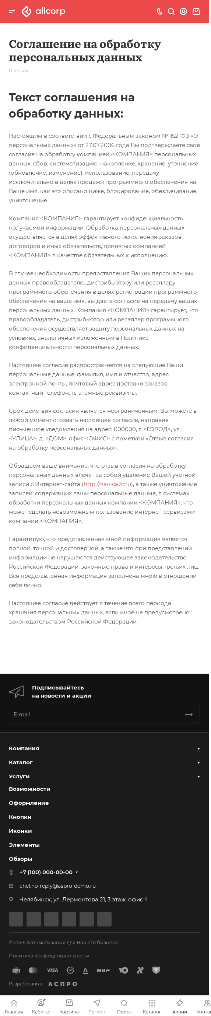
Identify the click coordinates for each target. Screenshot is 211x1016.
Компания (24, 748)
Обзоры (20, 858)
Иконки (20, 830)
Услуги (19, 776)
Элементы (24, 844)
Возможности (29, 788)
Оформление (29, 802)
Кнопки (20, 816)
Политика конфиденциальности (49, 956)
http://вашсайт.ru (107, 484)
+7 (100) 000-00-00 (46, 872)
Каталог (21, 762)
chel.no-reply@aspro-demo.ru (58, 886)
